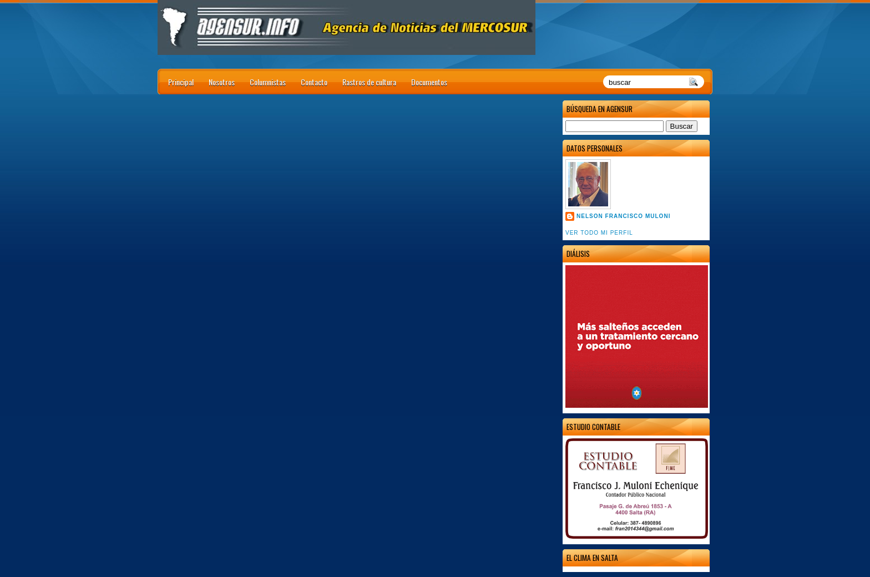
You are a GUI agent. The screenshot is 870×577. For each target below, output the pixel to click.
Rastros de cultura (369, 82)
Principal (181, 82)
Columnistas (268, 82)
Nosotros (222, 82)
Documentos (429, 82)
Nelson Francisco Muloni (623, 216)
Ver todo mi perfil (599, 233)
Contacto (314, 82)
